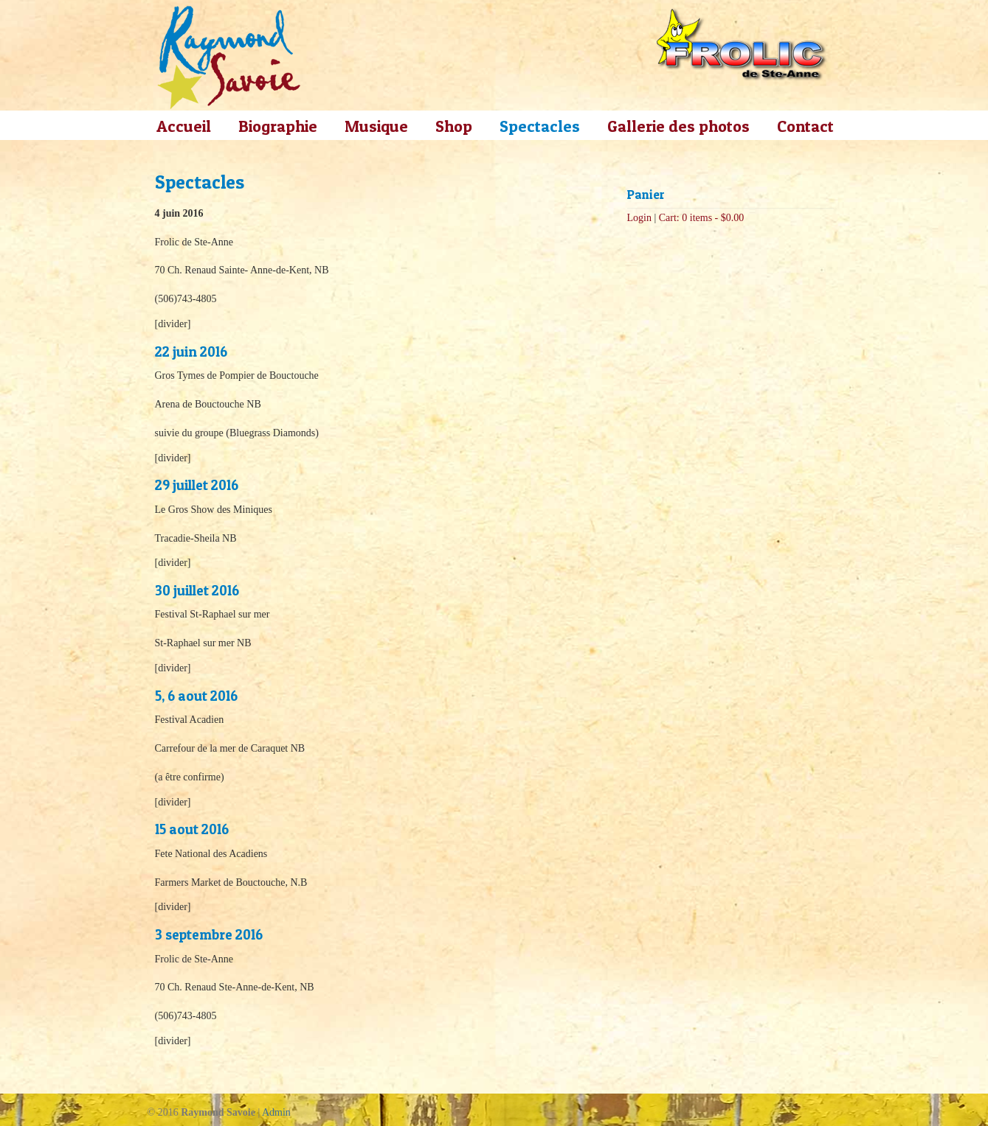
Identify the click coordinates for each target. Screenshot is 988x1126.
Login (639, 217)
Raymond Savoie (229, 57)
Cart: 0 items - (702, 217)
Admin (276, 1112)
